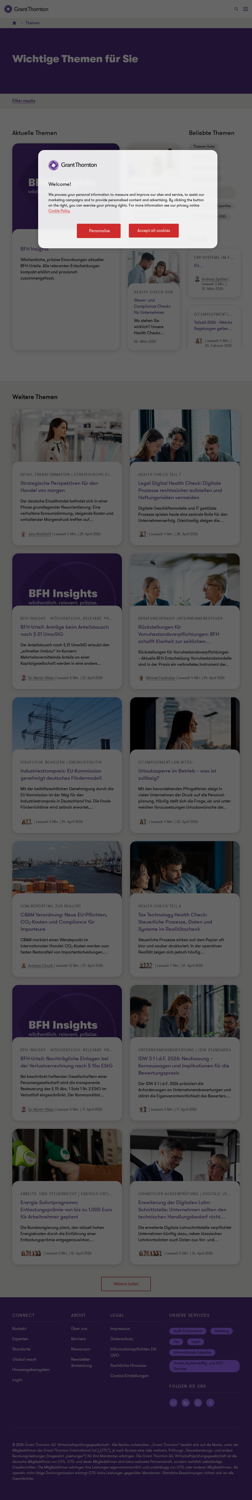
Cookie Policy (59, 210)
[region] (127, 199)
